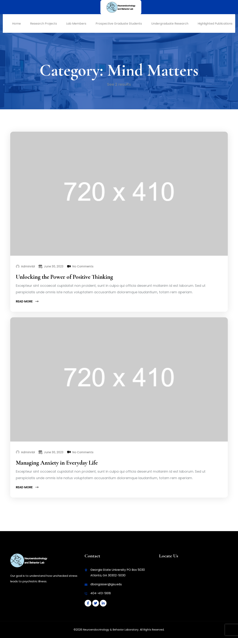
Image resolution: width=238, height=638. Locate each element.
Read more (27, 301)
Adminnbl (28, 266)
